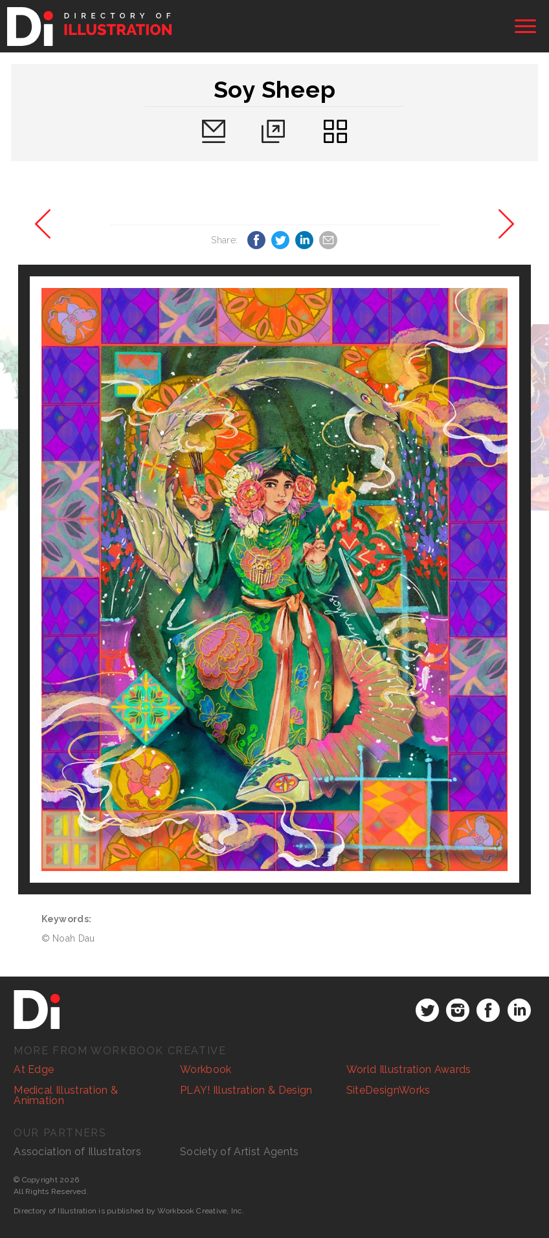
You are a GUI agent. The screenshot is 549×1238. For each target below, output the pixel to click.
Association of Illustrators (77, 1151)
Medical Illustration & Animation (66, 1095)
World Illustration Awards (408, 1069)
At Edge (34, 1069)
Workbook (206, 1069)
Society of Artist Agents (239, 1151)
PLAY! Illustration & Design (246, 1090)
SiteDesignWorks (388, 1090)
